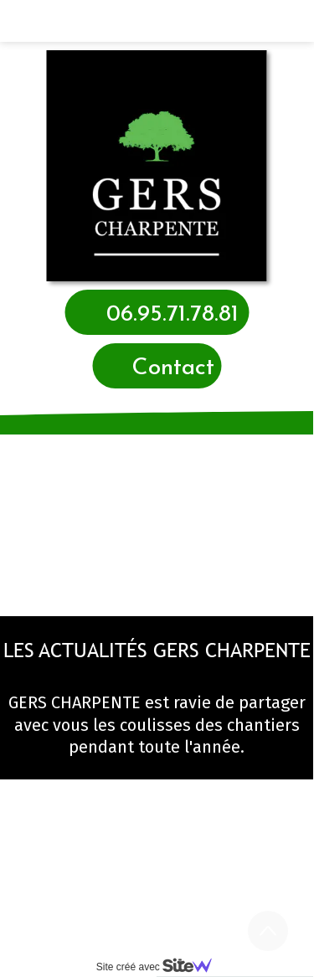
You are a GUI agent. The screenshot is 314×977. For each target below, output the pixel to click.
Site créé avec (160, 967)
